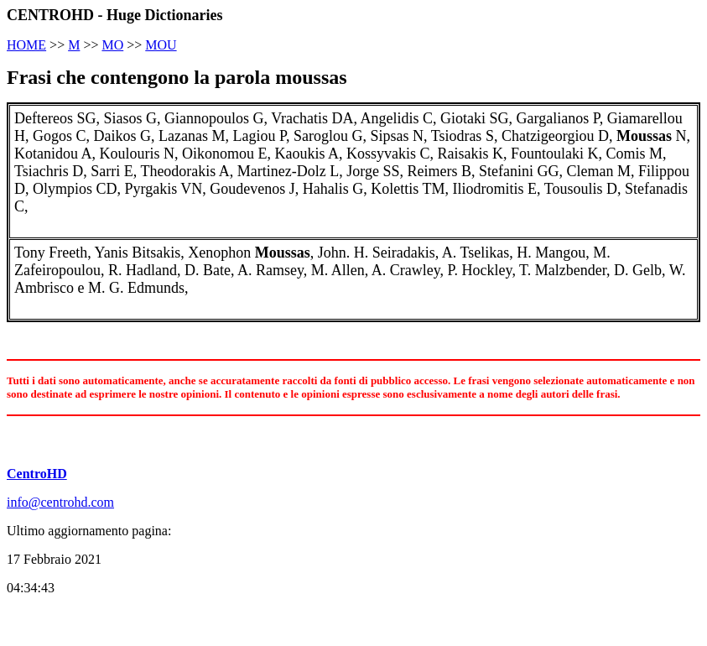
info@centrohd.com (60, 502)
